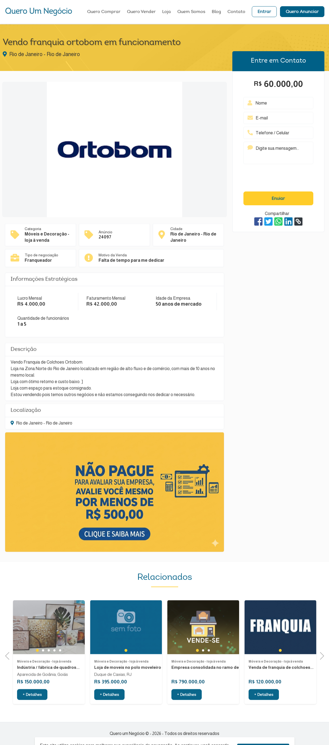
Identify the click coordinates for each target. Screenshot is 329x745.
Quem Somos (191, 12)
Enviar (278, 199)
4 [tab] (54, 669)
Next (320, 655)
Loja (166, 12)
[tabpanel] (49, 646)
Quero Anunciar (302, 12)
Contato (236, 12)
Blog (216, 12)
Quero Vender (141, 12)
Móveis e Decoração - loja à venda (44, 680)
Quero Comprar (103, 12)
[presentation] (278, 179)
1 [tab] (37, 669)
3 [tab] (49, 669)
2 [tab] (43, 669)
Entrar (264, 12)
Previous (9, 655)
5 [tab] (60, 669)
